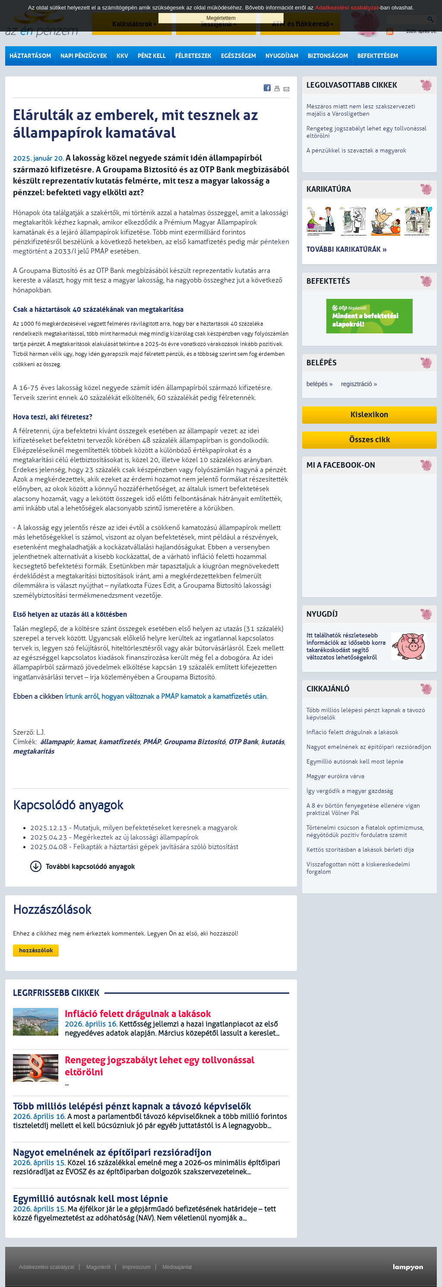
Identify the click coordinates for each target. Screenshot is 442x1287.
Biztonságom (328, 56)
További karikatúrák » (346, 249)
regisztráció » (359, 383)
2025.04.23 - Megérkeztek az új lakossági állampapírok (114, 837)
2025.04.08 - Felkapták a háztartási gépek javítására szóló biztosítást (134, 847)
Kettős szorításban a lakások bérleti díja (360, 849)
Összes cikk (369, 439)
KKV (122, 56)
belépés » (319, 383)
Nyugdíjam (281, 56)
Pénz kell (152, 56)
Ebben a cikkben (38, 697)
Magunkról (98, 1267)
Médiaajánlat (177, 1267)
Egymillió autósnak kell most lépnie (355, 761)
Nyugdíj (322, 614)
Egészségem (238, 56)
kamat (86, 742)
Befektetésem (377, 56)
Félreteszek (193, 56)
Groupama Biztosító (194, 742)
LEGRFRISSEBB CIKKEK (56, 993)
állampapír (56, 742)
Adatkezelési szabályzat (46, 1267)
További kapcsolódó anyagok (90, 866)
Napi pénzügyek (83, 56)
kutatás (272, 742)
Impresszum (136, 1267)
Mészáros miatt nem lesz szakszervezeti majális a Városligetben (360, 110)
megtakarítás (33, 751)
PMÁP (152, 742)
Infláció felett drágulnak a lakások (352, 732)
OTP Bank (243, 742)
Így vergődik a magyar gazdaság (349, 791)
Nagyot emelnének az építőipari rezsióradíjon (368, 747)
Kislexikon (369, 414)
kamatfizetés (119, 742)
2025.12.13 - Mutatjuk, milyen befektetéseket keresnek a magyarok (133, 828)
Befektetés (328, 281)
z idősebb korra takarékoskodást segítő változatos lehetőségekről (345, 650)
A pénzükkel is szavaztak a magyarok (356, 150)
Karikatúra (328, 189)
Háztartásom (30, 56)
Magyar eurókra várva (335, 776)
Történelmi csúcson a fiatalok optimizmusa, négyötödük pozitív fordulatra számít (365, 831)
